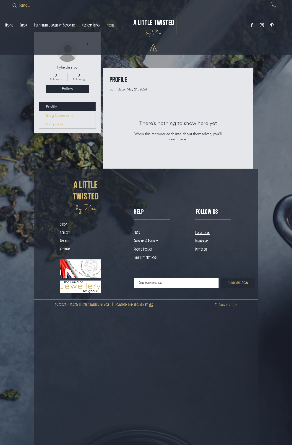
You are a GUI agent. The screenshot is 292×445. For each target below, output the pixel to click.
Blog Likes (54, 124)
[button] (274, 4)
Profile (51, 106)
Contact (66, 249)
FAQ (137, 233)
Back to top (228, 305)
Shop (63, 224)
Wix (151, 304)
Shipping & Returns (146, 241)
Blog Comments (59, 115)
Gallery (65, 232)
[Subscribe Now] (238, 283)
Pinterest (201, 249)
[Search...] (30, 5)
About (64, 241)
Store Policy (143, 249)
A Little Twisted (153, 22)
